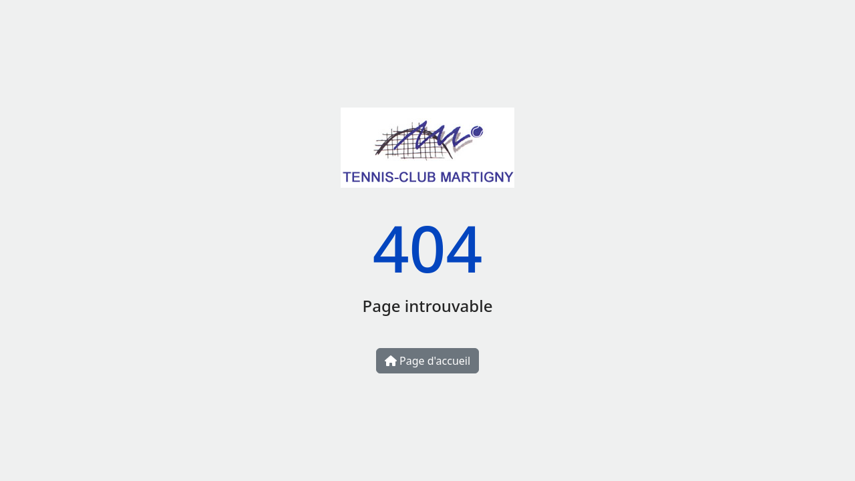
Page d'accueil (427, 360)
